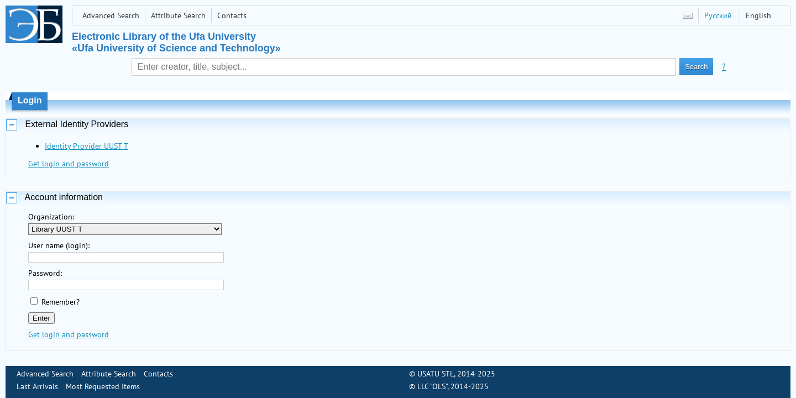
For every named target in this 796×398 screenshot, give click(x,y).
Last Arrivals (37, 386)
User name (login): (59, 245)
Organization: (51, 217)
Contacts (232, 15)
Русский (718, 15)
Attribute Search (178, 15)
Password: (45, 273)
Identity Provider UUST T (86, 146)
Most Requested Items (103, 386)
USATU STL (435, 374)
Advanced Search (110, 15)
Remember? (60, 302)
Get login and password (68, 164)
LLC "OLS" (432, 386)
